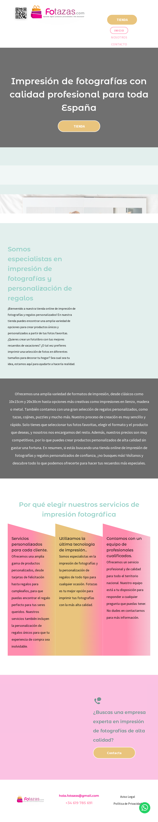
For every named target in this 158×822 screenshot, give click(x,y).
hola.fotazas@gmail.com (79, 796)
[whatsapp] (144, 808)
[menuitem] (119, 30)
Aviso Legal (127, 797)
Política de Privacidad (127, 803)
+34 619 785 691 (79, 803)
